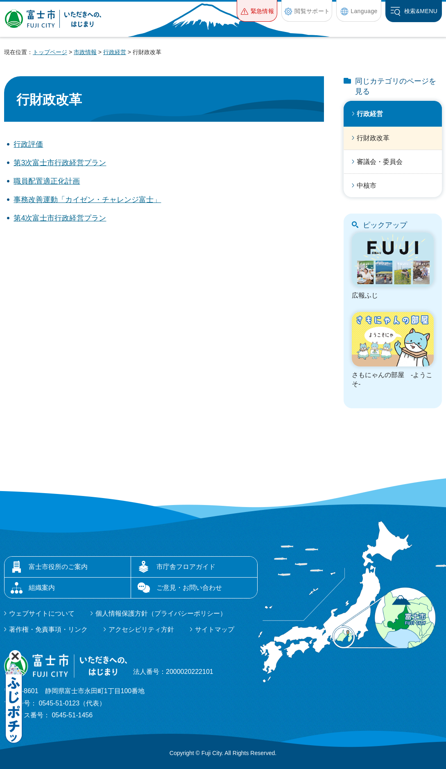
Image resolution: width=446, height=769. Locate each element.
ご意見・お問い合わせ (189, 587)
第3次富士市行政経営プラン (60, 163)
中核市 (366, 185)
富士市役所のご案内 (58, 566)
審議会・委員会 (380, 161)
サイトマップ (214, 629)
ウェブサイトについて (42, 613)
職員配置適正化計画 (47, 181)
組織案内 (42, 587)
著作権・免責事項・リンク (48, 629)
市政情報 (85, 52)
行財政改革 (373, 137)
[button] (257, 11)
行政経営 (114, 52)
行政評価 (28, 144)
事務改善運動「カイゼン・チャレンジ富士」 (87, 200)
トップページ (50, 52)
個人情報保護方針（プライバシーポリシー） (160, 613)
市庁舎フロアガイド (185, 566)
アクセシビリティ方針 (141, 629)
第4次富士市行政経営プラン (60, 218)
